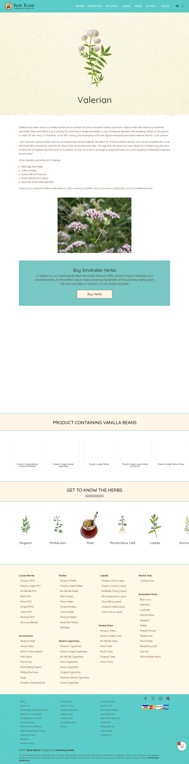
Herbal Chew (106, 625)
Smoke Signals (108, 701)
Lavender (145, 609)
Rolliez (63, 575)
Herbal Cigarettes (69, 641)
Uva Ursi (144, 651)
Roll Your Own (67, 705)
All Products (66, 701)
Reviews (24, 739)
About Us (24, 705)
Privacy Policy (27, 722)
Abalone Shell (27, 641)
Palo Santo (26, 656)
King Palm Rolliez (69, 622)
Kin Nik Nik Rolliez (69, 591)
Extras (64, 726)
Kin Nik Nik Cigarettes (71, 656)
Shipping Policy (27, 735)
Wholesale (106, 722)
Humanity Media (65, 750)
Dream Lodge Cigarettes (73, 651)
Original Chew (107, 656)
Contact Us (106, 735)
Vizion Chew (106, 661)
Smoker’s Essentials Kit (32, 682)
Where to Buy (27, 743)
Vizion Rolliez (67, 611)
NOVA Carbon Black (31, 651)
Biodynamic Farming (30, 718)
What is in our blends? (31, 714)
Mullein (143, 625)
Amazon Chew (108, 630)
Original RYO (27, 606)
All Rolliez (65, 627)
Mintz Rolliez (66, 596)
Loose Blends (26, 575)
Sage (23, 677)
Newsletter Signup (109, 710)
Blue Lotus (145, 599)
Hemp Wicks (27, 646)
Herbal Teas (145, 575)
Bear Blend (33, 750)
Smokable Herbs (148, 594)
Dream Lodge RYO (30, 585)
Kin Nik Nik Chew (109, 641)
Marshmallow (147, 615)
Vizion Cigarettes (69, 682)
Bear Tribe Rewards (110, 718)
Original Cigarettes (70, 672)
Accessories (26, 635)
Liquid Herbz (67, 714)
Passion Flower (148, 630)
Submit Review (108, 714)
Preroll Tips (26, 661)
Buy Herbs (94, 294)
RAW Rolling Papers (30, 667)
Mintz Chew (106, 646)
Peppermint (146, 635)
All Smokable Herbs (150, 656)
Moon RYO (26, 601)
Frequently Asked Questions (34, 710)
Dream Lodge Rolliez (71, 585)
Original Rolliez (68, 606)
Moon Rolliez (67, 601)
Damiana (145, 604)
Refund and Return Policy (32, 730)
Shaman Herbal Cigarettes (74, 677)
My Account (106, 705)
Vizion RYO (26, 611)
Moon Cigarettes (69, 667)
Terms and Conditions (31, 726)
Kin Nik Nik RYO (28, 591)
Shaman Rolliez (68, 617)
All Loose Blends (29, 622)
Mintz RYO (25, 596)
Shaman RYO (27, 617)
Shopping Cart (108, 726)
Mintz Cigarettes (69, 661)
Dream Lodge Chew (111, 635)
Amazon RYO (27, 580)
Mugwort (145, 620)
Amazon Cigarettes (70, 646)
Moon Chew (106, 651)
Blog (22, 701)
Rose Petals (146, 641)
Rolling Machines (29, 672)
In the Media (106, 730)
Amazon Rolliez (68, 580)
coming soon (147, 580)
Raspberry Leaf (148, 646)
